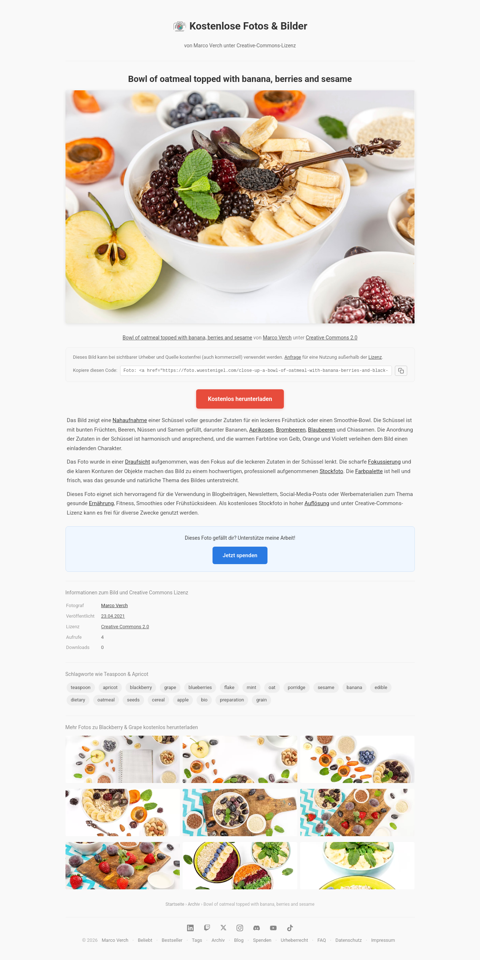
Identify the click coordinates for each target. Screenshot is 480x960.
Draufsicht (137, 463)
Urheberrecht (294, 941)
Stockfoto (331, 472)
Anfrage (293, 357)
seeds (133, 701)
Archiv (194, 905)
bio (204, 701)
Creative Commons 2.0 (331, 338)
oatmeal (106, 701)
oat (272, 688)
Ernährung (101, 504)
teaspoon (81, 688)
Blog (238, 941)
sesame (326, 688)
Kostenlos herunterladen (240, 400)
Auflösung (317, 504)
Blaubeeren (321, 431)
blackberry (141, 688)
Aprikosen (261, 431)
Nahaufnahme (129, 421)
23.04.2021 (113, 617)
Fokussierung (384, 463)
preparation (232, 701)
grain (261, 701)
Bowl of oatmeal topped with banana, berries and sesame (187, 338)
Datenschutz (349, 941)
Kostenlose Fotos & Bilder (240, 26)
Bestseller (172, 941)
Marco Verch (277, 338)
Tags (197, 941)
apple (183, 701)
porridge (296, 688)
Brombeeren (291, 431)
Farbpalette (369, 472)
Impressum (383, 941)
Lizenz (375, 357)
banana (354, 688)
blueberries (200, 688)
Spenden (262, 941)
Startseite (175, 905)
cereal (158, 701)
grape (170, 688)
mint (251, 688)
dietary (78, 701)
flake (229, 688)
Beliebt (145, 941)
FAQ (321, 941)
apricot (110, 688)
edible (380, 688)
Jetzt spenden (240, 556)
